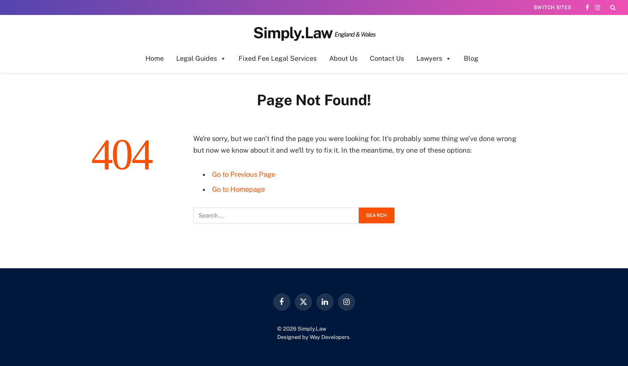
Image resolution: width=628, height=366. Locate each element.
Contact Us (387, 58)
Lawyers (433, 58)
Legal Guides (201, 58)
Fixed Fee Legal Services (278, 58)
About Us (343, 58)
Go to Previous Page (243, 174)
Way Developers (330, 337)
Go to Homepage (238, 189)
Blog (471, 58)
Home (154, 58)
